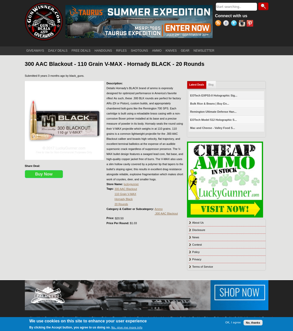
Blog (211, 84)
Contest (197, 244)
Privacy (196, 259)
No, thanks (253, 322)
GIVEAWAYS (35, 50)
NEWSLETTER (204, 50)
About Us (198, 222)
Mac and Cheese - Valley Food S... (212, 127)
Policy (196, 252)
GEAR (185, 50)
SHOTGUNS (139, 50)
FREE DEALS (81, 50)
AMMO (156, 50)
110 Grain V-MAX (125, 194)
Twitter (235, 24)
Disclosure (198, 229)
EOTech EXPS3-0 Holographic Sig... (213, 95)
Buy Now (44, 174)
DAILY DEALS (57, 50)
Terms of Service (202, 266)
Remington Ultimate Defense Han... (213, 111)
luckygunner (131, 184)
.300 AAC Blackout (166, 213)
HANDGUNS (103, 50)
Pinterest (250, 24)
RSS (219, 24)
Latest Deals (197, 83)
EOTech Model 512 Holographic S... (213, 119)
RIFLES (121, 50)
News (195, 237)
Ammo (158, 208)
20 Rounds (121, 204)
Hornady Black (123, 199)
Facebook (227, 24)
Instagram (243, 24)
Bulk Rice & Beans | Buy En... (209, 103)
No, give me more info (126, 327)
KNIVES (171, 50)
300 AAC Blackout (125, 188)
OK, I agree (233, 322)
